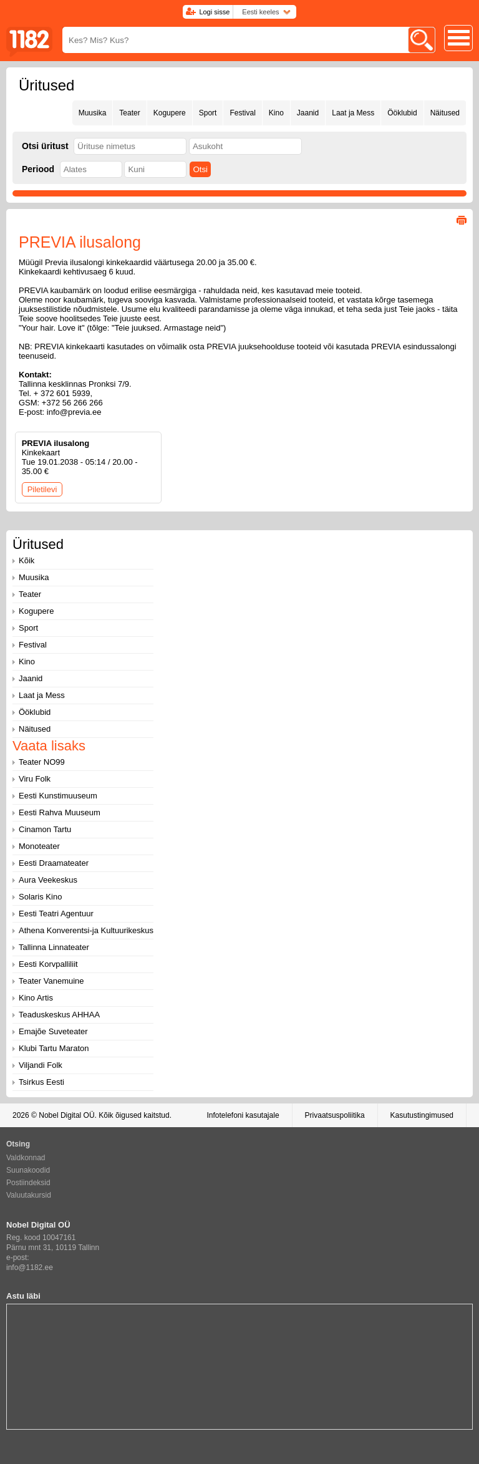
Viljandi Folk (40, 1065)
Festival (242, 113)
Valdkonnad (26, 1157)
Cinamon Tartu (45, 829)
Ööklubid (402, 113)
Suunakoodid (28, 1170)
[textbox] (130, 146)
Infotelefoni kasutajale (242, 1115)
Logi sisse (214, 12)
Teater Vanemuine (51, 981)
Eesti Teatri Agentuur (56, 913)
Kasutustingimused (421, 1115)
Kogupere (169, 113)
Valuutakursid (28, 1195)
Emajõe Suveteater (53, 1031)
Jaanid (308, 113)
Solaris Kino (40, 896)
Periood (38, 169)
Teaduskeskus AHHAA (59, 1014)
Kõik (26, 560)
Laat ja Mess (353, 113)
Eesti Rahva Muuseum (59, 812)
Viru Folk (35, 778)
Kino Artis (36, 997)
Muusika (93, 113)
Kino (276, 113)
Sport (208, 113)
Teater (129, 113)
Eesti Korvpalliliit (48, 964)
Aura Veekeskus (48, 880)
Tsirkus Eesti (41, 1082)
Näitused (445, 113)
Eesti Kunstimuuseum (58, 795)
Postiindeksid (28, 1182)
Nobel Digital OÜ (66, 1115)
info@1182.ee (29, 1267)
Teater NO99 (42, 762)
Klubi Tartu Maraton (54, 1048)
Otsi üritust (45, 146)
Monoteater (39, 846)
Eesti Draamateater (54, 863)
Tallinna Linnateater (54, 947)
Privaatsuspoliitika (335, 1115)
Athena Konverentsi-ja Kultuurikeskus (86, 930)
